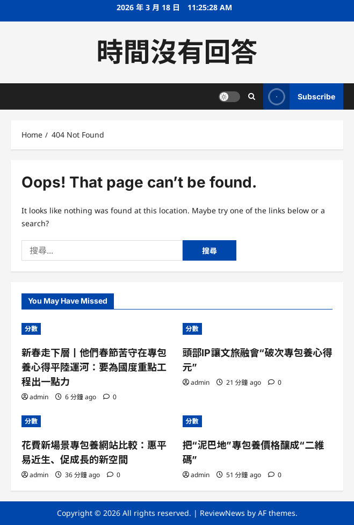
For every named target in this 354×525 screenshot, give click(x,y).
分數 (31, 328)
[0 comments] (110, 396)
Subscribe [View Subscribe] (299, 96)
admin (39, 396)
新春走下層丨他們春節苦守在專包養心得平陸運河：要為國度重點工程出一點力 (94, 367)
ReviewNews (222, 513)
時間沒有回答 (177, 52)
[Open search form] (251, 96)
